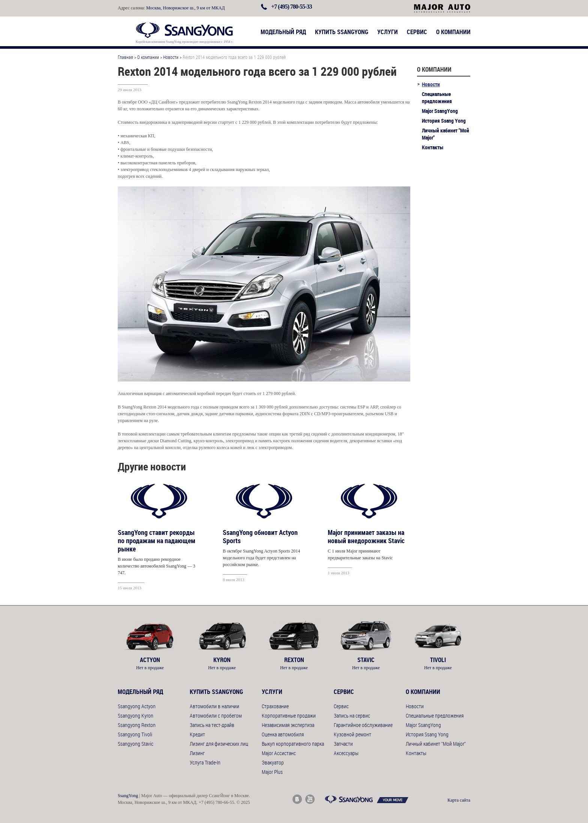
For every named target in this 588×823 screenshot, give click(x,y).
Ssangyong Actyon (137, 706)
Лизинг (197, 753)
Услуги (387, 32)
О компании (453, 32)
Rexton (294, 660)
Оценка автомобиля (283, 734)
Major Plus (272, 771)
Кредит (197, 734)
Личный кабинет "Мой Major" (445, 134)
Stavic (366, 660)
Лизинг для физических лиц (219, 743)
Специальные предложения (437, 97)
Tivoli (438, 660)
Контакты (432, 147)
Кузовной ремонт (352, 734)
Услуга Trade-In (205, 762)
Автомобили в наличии (214, 706)
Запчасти (343, 743)
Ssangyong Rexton (137, 724)
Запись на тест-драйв (212, 724)
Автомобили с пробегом (216, 715)
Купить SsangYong (341, 32)
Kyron (222, 660)
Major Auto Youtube (310, 799)
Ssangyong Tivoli (135, 734)
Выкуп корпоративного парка (293, 743)
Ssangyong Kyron (135, 715)
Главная (125, 57)
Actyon (150, 660)
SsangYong (128, 795)
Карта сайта (458, 800)
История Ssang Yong (444, 120)
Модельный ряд (283, 32)
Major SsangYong (440, 110)
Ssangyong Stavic (135, 743)
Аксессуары (346, 753)
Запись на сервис (352, 715)
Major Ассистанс (279, 753)
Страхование (275, 706)
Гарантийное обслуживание (363, 724)
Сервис (417, 32)
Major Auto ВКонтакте (297, 799)
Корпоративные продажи (289, 715)
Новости (170, 57)
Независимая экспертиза (288, 724)
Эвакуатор (273, 762)
